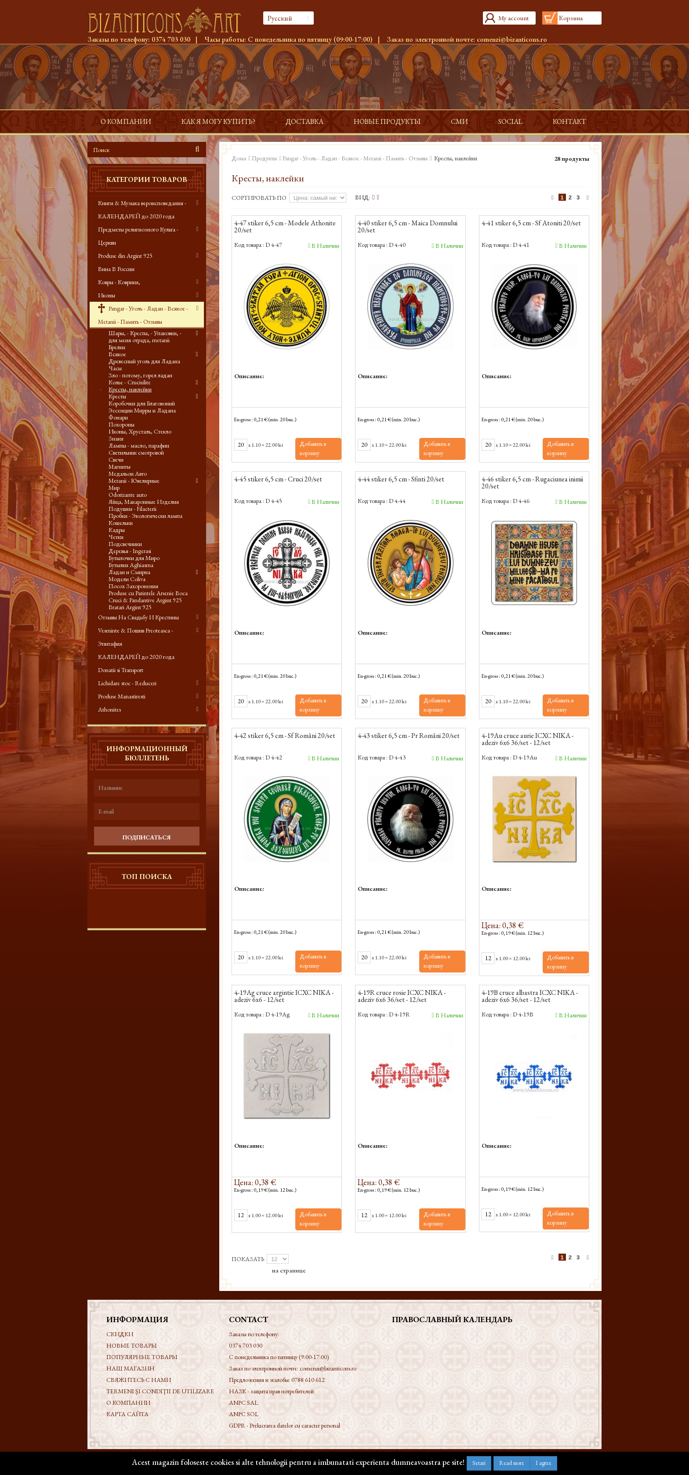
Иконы (106, 295)
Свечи (116, 459)
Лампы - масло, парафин (139, 445)
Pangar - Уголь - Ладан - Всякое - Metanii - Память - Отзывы (143, 314)
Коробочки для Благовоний (142, 403)
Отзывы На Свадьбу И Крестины (138, 617)
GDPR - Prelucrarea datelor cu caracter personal (284, 1425)
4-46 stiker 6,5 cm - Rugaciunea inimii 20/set (532, 483)
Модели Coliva (127, 578)
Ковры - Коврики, (119, 282)
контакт (569, 121)
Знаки (116, 438)
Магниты (120, 466)
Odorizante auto (128, 494)
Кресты (117, 396)
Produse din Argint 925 (125, 256)
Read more (511, 1463)
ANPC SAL (243, 1402)
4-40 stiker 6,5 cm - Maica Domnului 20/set (407, 227)
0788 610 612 (308, 1380)
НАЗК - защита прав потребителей (271, 1391)
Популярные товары (142, 1357)
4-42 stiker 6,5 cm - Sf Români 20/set (284, 736)
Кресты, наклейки (130, 389)
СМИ (459, 121)
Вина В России (116, 269)
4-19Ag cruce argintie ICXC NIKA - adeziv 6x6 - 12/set (284, 996)
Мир (114, 487)
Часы (115, 368)
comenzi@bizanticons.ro (512, 39)
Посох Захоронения (133, 585)
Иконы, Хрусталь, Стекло (140, 431)
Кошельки (121, 522)
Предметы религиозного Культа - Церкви (138, 235)
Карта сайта (127, 1414)
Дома (239, 158)
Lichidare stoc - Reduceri (127, 683)
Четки (116, 536)
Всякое (117, 354)
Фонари (118, 417)
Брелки (117, 347)
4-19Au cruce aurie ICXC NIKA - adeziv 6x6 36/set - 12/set (527, 739)
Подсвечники (125, 543)
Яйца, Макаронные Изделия (144, 501)
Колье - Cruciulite (130, 382)
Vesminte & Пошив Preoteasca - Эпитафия (135, 636)
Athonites (109, 709)
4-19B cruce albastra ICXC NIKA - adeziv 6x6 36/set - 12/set (530, 996)
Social (510, 121)
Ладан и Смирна (129, 571)
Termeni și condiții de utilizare (160, 1391)
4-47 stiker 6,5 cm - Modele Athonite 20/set (285, 227)
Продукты (264, 158)
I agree (543, 1463)
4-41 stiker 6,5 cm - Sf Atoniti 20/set (531, 224)
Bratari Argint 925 (130, 607)
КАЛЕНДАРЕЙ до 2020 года (136, 657)
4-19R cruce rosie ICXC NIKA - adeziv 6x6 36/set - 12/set (402, 996)
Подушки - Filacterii (132, 508)
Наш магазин (130, 1368)
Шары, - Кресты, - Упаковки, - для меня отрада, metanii (145, 336)
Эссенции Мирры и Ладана (142, 410)
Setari (479, 1463)
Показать (248, 1259)
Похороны (121, 424)
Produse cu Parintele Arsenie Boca (148, 593)
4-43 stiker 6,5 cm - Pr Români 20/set (409, 736)
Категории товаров (146, 179)
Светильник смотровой (136, 452)
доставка (304, 121)
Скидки (119, 1334)
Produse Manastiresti (121, 696)
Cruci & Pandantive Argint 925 (145, 600)
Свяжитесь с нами (138, 1380)
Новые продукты (387, 121)
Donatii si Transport (120, 670)
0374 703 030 (171, 39)
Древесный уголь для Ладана (144, 361)
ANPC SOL (243, 1414)
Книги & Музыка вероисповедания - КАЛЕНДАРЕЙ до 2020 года (142, 209)
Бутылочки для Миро (134, 557)
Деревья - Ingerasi (130, 550)
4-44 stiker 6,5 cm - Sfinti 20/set (401, 480)
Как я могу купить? (218, 121)
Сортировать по (259, 198)
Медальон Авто (128, 473)
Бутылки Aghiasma (131, 564)
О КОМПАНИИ (126, 121)
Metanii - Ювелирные (134, 480)
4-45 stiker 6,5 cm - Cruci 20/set (278, 480)
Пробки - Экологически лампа (145, 515)
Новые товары (131, 1345)
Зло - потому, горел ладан (140, 375)
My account (513, 18)
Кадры (117, 529)
